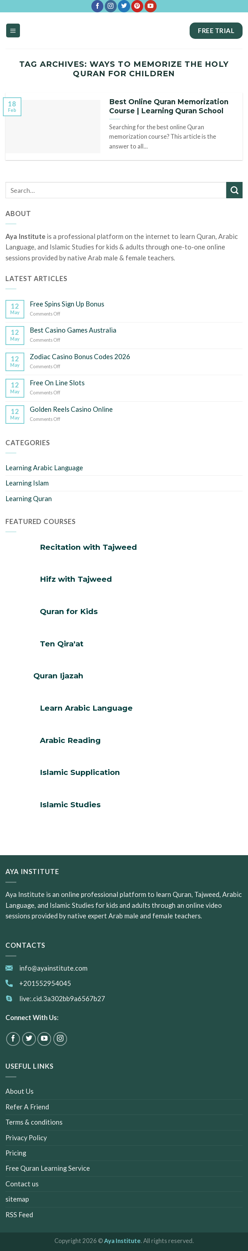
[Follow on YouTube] (151, 6)
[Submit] (234, 190)
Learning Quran (28, 499)
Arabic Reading (70, 740)
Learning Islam (27, 483)
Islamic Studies (70, 804)
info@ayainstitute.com (53, 968)
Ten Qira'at (61, 643)
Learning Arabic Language (44, 468)
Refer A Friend (27, 1107)
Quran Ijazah (58, 675)
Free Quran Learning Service (47, 1168)
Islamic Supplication (80, 772)
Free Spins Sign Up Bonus (67, 304)
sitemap (17, 1199)
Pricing (15, 1153)
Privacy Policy (26, 1138)
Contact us (21, 1184)
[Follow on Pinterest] (137, 6)
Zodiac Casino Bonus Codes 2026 (80, 357)
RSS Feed (19, 1215)
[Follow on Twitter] (124, 6)
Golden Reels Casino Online (71, 409)
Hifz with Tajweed (76, 579)
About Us (19, 1091)
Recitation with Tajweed (88, 547)
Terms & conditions (33, 1122)
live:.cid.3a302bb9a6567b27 (62, 999)
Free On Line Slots (57, 383)
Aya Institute (122, 1240)
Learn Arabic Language (86, 707)
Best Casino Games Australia (73, 330)
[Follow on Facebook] (97, 6)
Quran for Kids (69, 611)
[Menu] (13, 30)
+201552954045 (45, 983)
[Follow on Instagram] (111, 6)
